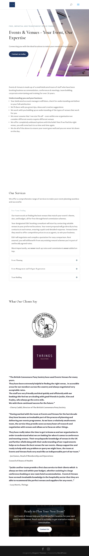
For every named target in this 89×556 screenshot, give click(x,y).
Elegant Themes (39, 553)
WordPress (61, 553)
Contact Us (44, 529)
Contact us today (19, 54)
